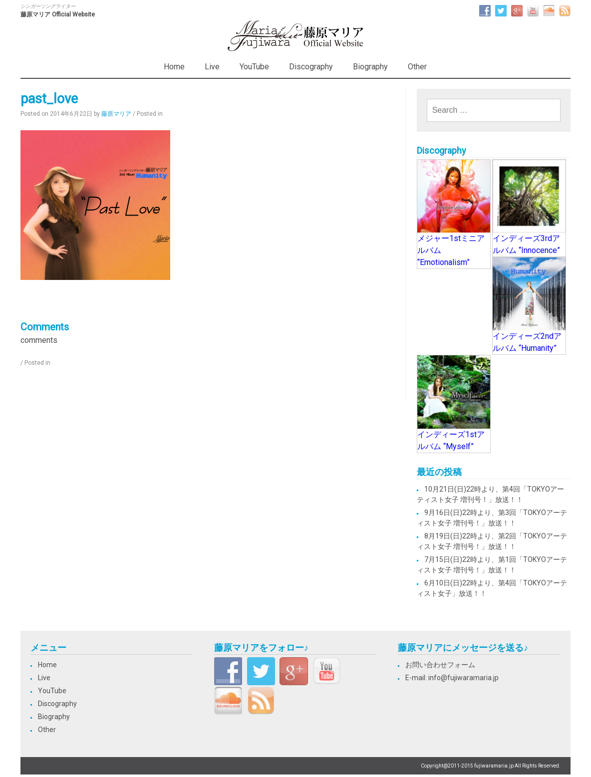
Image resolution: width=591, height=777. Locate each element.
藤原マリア (116, 113)
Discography (311, 66)
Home (174, 66)
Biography (370, 66)
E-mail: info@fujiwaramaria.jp (452, 678)
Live (212, 66)
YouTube (254, 66)
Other (417, 66)
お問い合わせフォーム (440, 665)
